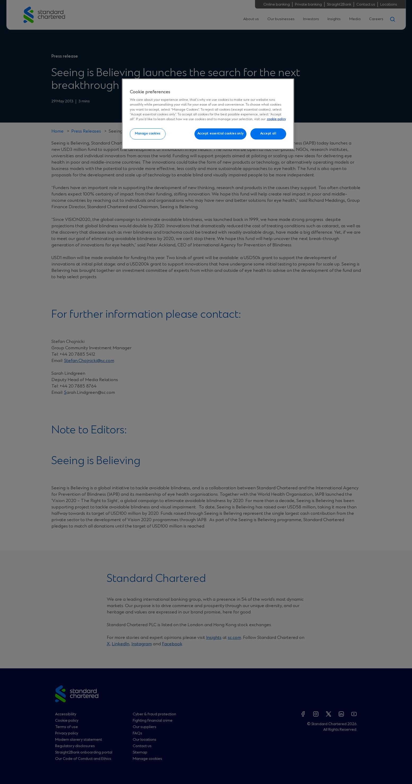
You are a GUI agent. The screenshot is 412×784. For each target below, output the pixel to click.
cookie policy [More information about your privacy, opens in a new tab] (276, 119)
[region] (208, 114)
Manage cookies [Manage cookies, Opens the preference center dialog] (147, 134)
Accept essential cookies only (220, 134)
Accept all (268, 134)
